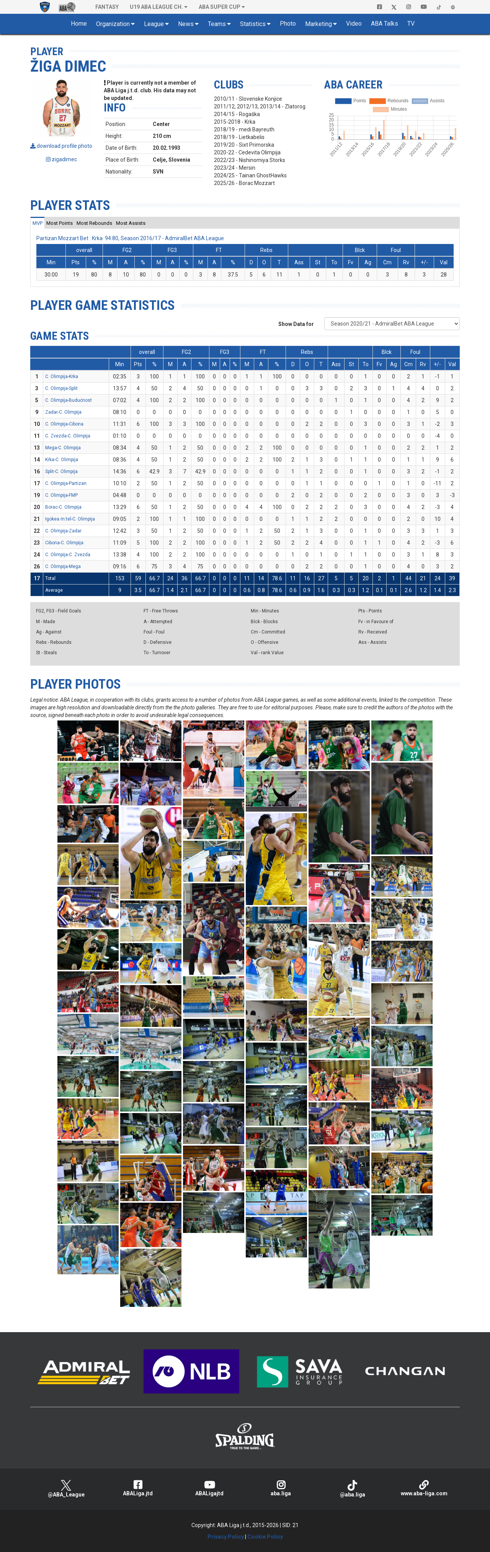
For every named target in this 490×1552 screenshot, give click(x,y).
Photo (288, 23)
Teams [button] (217, 24)
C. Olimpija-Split (61, 388)
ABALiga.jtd (138, 1488)
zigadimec (61, 159)
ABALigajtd (209, 1488)
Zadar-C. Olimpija (63, 412)
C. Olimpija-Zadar (63, 531)
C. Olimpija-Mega (63, 566)
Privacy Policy (225, 1537)
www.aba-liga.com (424, 1488)
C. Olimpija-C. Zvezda (67, 554)
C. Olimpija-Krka (61, 376)
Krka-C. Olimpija (61, 459)
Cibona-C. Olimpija (64, 542)
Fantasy (107, 7)
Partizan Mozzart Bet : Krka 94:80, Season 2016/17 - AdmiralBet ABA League (130, 238)
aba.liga (281, 1488)
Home (79, 23)
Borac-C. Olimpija (63, 507)
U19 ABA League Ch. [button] (156, 7)
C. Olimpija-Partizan (66, 483)
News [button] (186, 24)
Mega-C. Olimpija (63, 447)
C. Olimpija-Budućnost (68, 400)
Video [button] (354, 23)
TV (411, 23)
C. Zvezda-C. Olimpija (67, 436)
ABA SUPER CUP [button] (219, 7)
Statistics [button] (253, 24)
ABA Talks (384, 23)
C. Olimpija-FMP (61, 495)
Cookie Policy (265, 1537)
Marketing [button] (318, 24)
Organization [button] (113, 24)
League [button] (154, 24)
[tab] (37, 223)
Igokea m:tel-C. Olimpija (70, 519)
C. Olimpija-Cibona (64, 424)
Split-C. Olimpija (61, 471)
